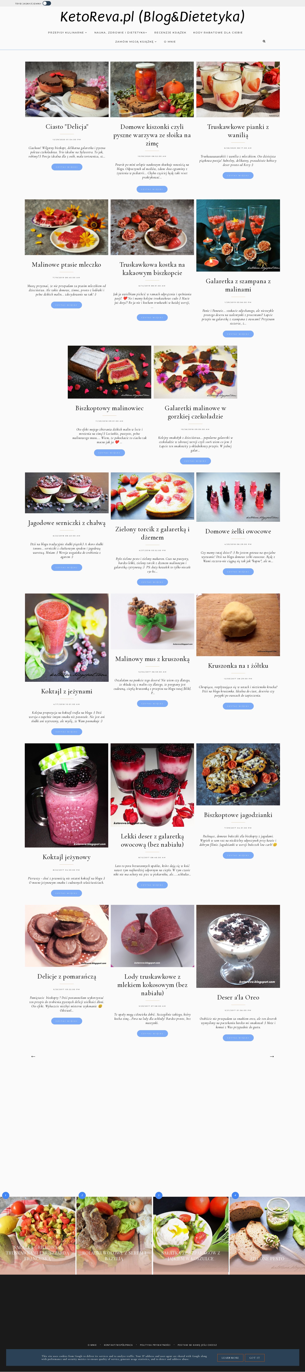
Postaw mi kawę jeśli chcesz (197, 1345)
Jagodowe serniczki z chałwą (67, 525)
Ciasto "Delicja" (67, 126)
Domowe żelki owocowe (238, 533)
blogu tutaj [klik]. (179, 691)
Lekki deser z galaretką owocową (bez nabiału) (152, 842)
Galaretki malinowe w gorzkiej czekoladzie (195, 414)
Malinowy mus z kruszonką (152, 661)
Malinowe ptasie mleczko (66, 267)
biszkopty (52, 1000)
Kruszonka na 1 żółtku (238, 668)
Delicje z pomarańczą (66, 978)
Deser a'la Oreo (238, 999)
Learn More (230, 1357)
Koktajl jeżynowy (66, 859)
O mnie (170, 41)
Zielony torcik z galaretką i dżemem (152, 535)
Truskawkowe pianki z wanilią (238, 131)
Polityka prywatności (155, 1345)
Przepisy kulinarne (67, 32)
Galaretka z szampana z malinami (238, 287)
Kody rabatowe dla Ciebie (218, 32)
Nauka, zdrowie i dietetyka (120, 32)
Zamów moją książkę (136, 41)
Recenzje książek (170, 32)
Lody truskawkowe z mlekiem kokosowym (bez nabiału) (152, 987)
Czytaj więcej (67, 167)
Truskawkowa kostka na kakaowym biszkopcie (152, 271)
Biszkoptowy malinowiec (109, 410)
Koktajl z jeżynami (67, 693)
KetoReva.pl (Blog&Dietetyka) (152, 17)
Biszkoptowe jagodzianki (238, 817)
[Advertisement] (152, 1105)
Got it (254, 1357)
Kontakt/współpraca (118, 1345)
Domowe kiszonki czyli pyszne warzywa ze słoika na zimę (152, 135)
